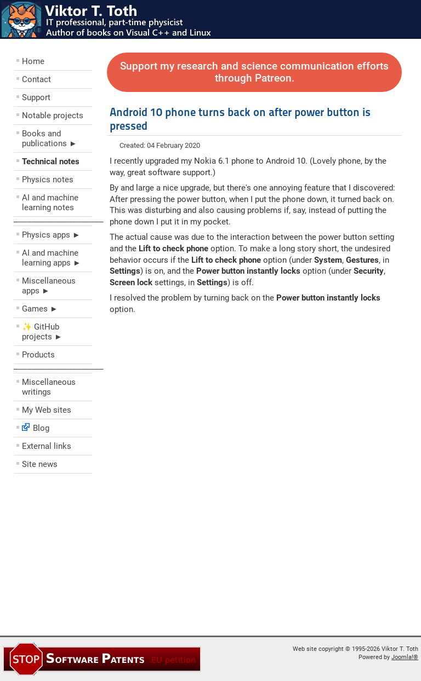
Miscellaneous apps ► (49, 286)
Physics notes (47, 179)
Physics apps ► (51, 235)
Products (38, 355)
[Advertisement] (79, 557)
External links (46, 446)
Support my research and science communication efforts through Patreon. (254, 72)
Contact (36, 79)
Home (33, 61)
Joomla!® (404, 657)
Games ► (40, 309)
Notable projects (52, 115)
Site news (40, 464)
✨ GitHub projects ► (42, 332)
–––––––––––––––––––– (59, 221)
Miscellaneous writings (49, 387)
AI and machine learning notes (50, 202)
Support (36, 97)
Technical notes (50, 161)
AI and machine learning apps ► (51, 258)
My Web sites (46, 410)
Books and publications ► (49, 138)
